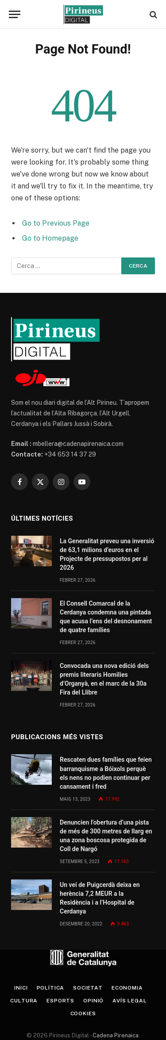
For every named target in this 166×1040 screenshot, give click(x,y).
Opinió (93, 1001)
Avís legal (129, 1001)
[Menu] (14, 14)
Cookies (83, 1013)
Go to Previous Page (55, 223)
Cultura (24, 1001)
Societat (88, 988)
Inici (20, 988)
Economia (127, 988)
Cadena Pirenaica (115, 1035)
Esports (60, 1001)
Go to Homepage (50, 238)
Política (51, 988)
